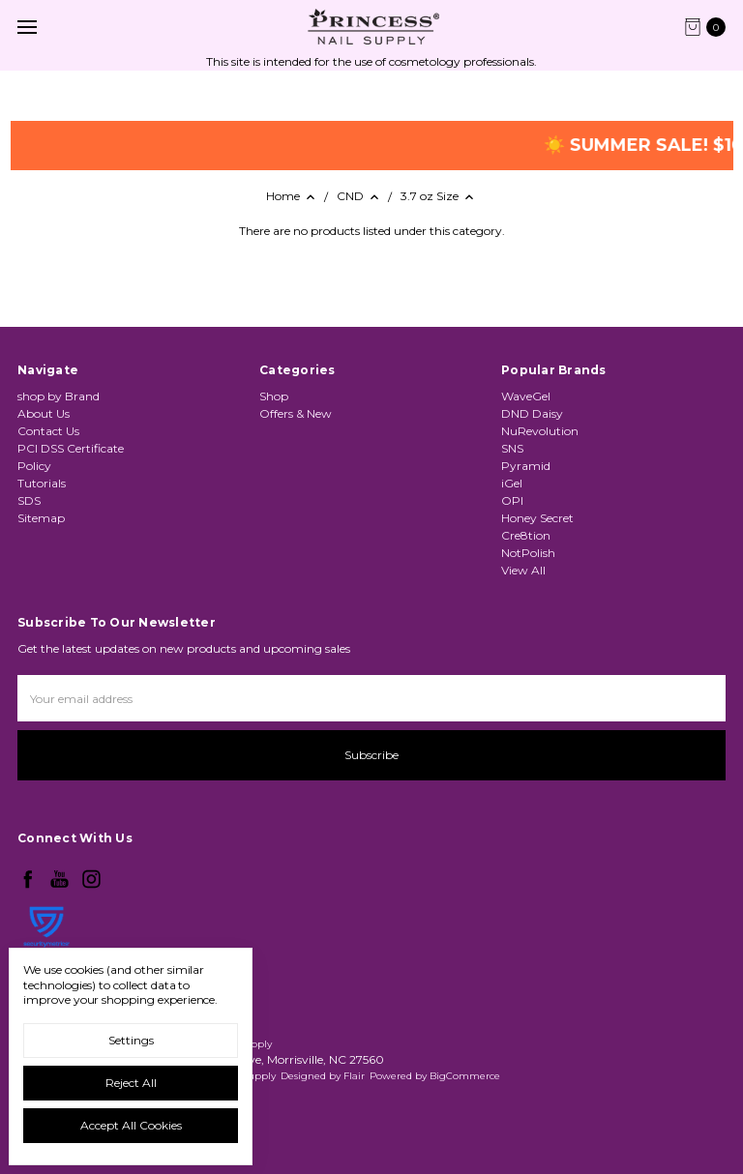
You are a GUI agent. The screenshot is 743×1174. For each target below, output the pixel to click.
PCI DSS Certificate (70, 448)
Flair (354, 1076)
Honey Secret (537, 518)
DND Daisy (532, 413)
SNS (512, 448)
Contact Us (48, 431)
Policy (34, 465)
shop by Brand (58, 396)
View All (523, 570)
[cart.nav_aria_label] (709, 27)
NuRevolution (540, 431)
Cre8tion (525, 535)
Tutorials (41, 483)
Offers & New (295, 413)
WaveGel (525, 396)
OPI (512, 500)
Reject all (131, 1082)
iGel (511, 483)
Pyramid (525, 465)
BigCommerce (465, 1076)
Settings (131, 1040)
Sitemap (41, 518)
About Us (43, 413)
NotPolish (528, 552)
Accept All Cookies (131, 1125)
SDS (29, 500)
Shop (273, 396)
